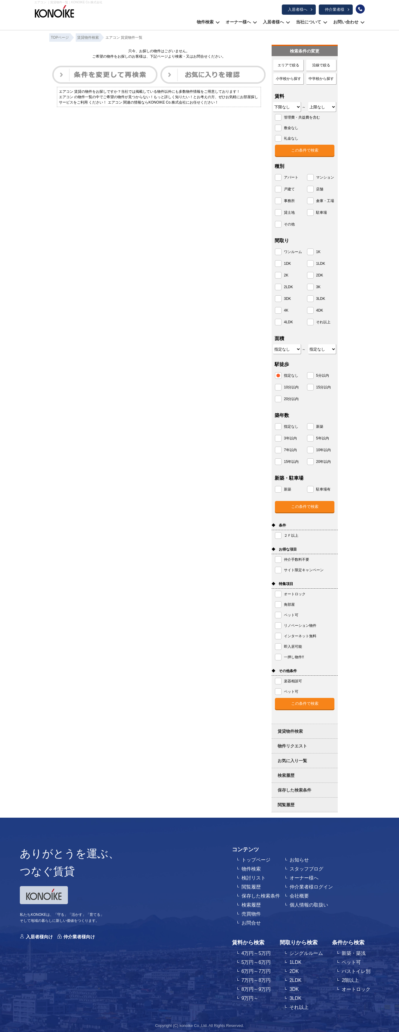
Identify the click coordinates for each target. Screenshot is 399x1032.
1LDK (295, 962)
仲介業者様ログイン (311, 886)
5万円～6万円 (256, 962)
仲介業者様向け (79, 936)
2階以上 (350, 980)
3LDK (295, 998)
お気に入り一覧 (292, 760)
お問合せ (251, 922)
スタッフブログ (306, 868)
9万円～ (250, 998)
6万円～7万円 (256, 971)
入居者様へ (297, 9)
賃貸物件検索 (290, 731)
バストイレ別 (356, 971)
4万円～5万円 (256, 953)
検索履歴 (286, 775)
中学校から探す (321, 79)
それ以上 (299, 1007)
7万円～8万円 (256, 980)
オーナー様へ (238, 22)
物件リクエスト (292, 746)
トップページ (256, 859)
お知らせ (299, 859)
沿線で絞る (321, 65)
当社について (308, 22)
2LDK (295, 980)
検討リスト (254, 877)
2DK (294, 971)
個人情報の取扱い (309, 904)
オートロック (356, 989)
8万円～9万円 (256, 989)
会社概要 (299, 895)
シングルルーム (306, 953)
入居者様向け (39, 936)
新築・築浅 (354, 953)
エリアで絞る (288, 65)
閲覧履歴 (286, 804)
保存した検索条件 (294, 790)
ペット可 (351, 962)
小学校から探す (288, 79)
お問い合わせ (345, 22)
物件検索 (205, 22)
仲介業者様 (334, 9)
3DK (294, 989)
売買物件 (251, 913)
